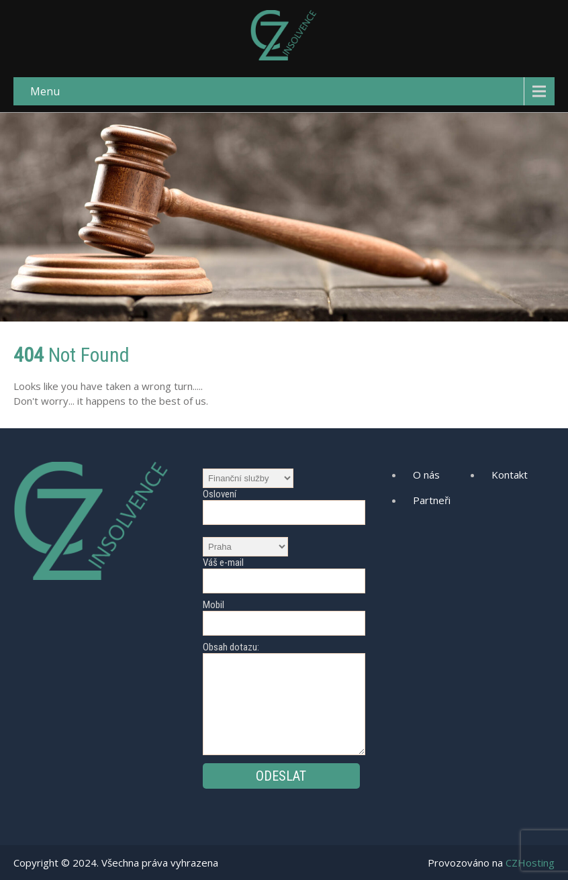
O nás (426, 474)
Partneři (432, 500)
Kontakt (509, 474)
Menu (45, 91)
